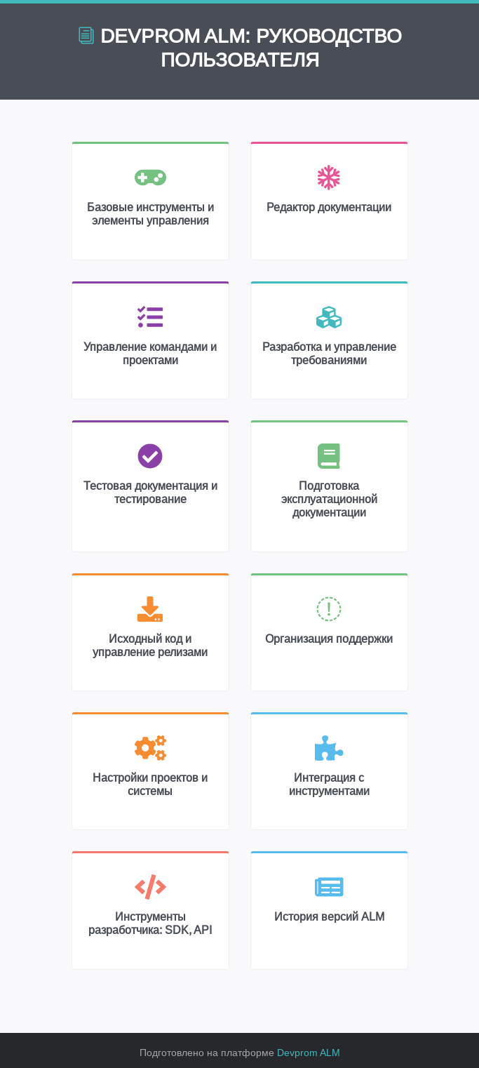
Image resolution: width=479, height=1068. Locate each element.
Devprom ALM (308, 1052)
